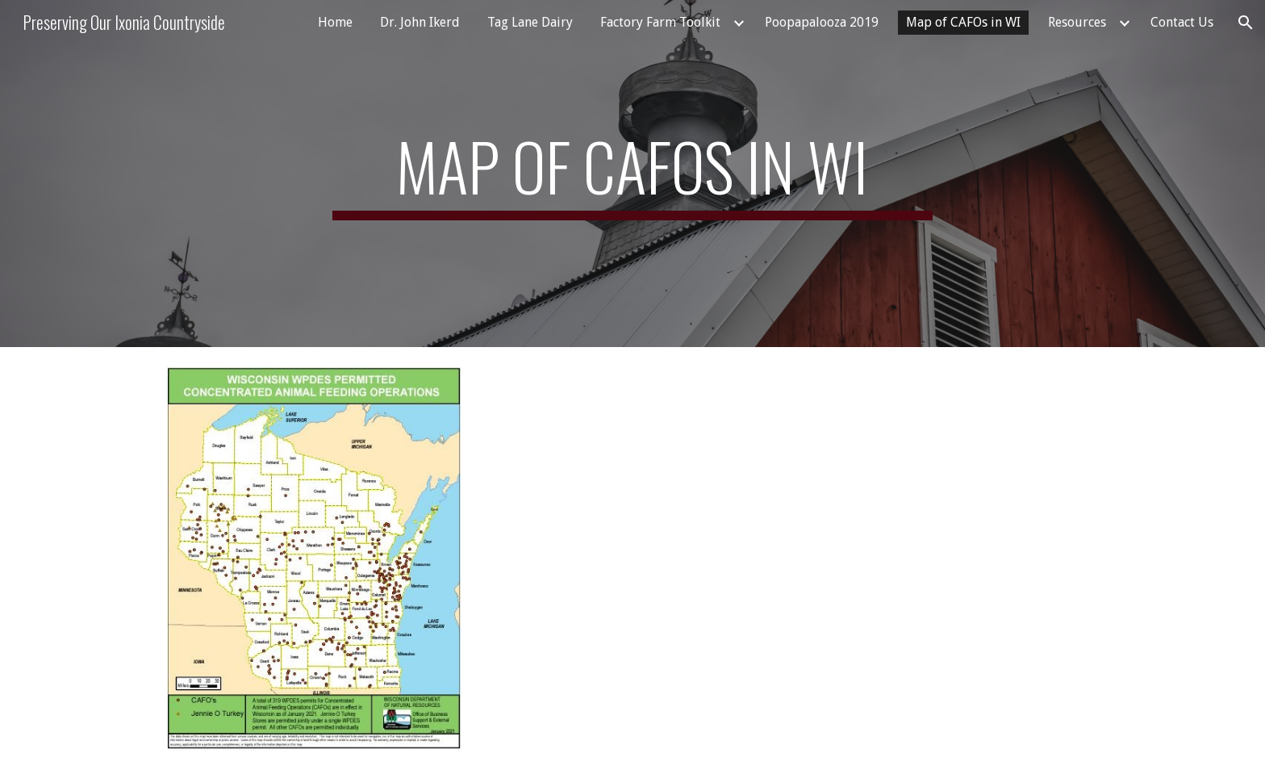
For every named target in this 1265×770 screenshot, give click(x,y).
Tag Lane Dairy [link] (530, 22)
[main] (632, 173)
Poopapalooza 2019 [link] (822, 22)
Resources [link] (1077, 22)
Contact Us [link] (1181, 22)
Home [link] (335, 22)
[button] (1245, 22)
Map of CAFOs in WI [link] (963, 22)
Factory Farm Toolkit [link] (660, 22)
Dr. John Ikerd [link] (420, 22)
